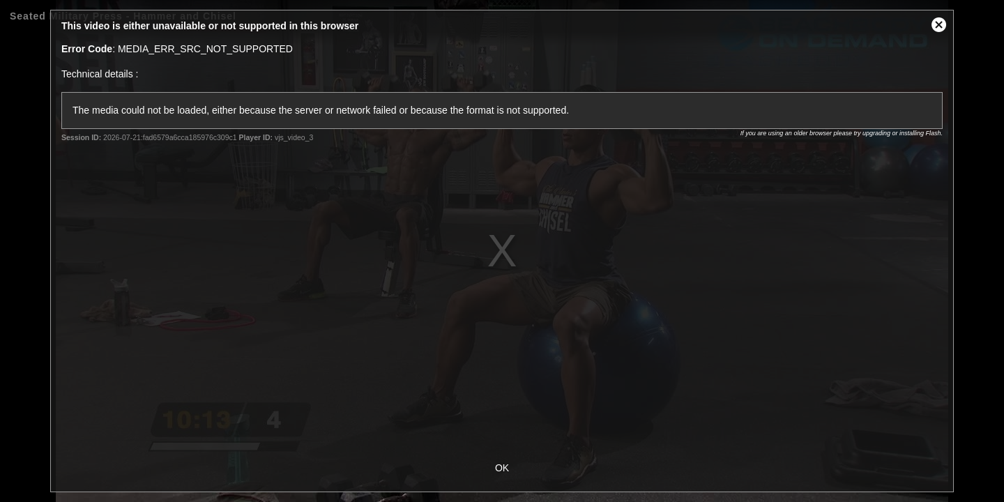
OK (502, 467)
